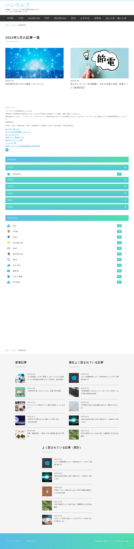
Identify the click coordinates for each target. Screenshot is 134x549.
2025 (10, 167)
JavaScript (34, 18)
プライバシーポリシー (14, 541)
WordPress (60, 18)
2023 (10, 186)
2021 (10, 200)
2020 (10, 207)
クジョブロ (9, 143)
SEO (73, 18)
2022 (10, 193)
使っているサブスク (12, 135)
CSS (21, 18)
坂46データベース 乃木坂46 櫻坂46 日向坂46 (21, 146)
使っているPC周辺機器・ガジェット (18, 132)
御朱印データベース (12, 140)
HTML (10, 18)
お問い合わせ (31, 541)
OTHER (16, 282)
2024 (10, 180)
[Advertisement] (67, 308)
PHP (47, 18)
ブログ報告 (18, 276)
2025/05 (17, 174)
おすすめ (85, 18)
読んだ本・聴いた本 (116, 18)
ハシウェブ (17, 5)
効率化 (97, 18)
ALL (14, 226)
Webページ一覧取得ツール (14, 137)
